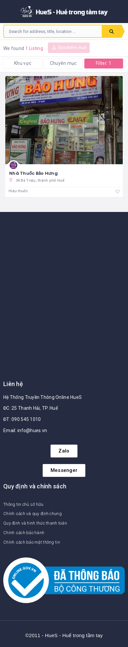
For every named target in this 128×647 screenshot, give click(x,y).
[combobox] (53, 31)
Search (111, 31)
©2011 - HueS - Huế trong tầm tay (64, 635)
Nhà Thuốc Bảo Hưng (33, 173)
